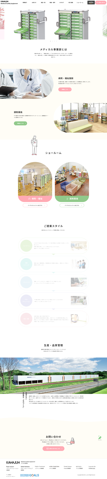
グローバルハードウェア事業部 (27, 468)
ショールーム (80, 2)
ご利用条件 (9, 474)
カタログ (61, 2)
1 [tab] (50, 41)
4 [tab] (56, 41)
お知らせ (34, 2)
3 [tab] (54, 41)
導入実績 (71, 2)
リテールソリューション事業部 (12, 468)
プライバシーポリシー (11, 476)
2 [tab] (52, 41)
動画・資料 (52, 2)
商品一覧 (43, 2)
